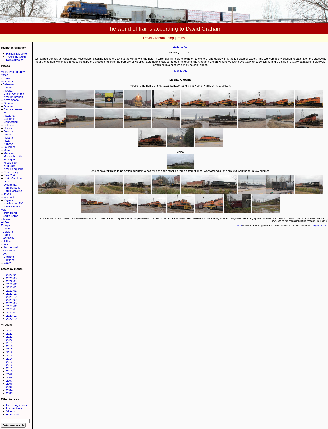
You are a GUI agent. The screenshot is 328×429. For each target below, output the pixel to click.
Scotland (9, 259)
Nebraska (10, 165)
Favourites (12, 414)
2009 (9, 374)
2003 (9, 393)
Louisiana (10, 147)
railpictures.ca (14, 59)
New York (9, 175)
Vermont (9, 197)
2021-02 (11, 312)
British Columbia (14, 93)
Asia (3, 209)
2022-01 (11, 290)
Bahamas (8, 84)
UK (5, 253)
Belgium (8, 231)
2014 (9, 358)
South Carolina (13, 190)
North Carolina (13, 178)
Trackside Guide (16, 56)
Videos (10, 411)
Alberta (8, 90)
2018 (9, 346)
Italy (5, 244)
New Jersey (11, 172)
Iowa (7, 140)
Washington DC (13, 203)
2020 (9, 339)
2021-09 (11, 300)
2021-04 (11, 309)
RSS (239, 225)
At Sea (5, 222)
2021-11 (11, 293)
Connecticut (11, 121)
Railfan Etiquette (16, 53)
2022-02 (11, 287)
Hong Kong (10, 212)
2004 (9, 390)
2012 (9, 365)
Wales (8, 263)
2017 (9, 349)
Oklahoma (10, 184)
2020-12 (11, 315)
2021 (9, 336)
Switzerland (10, 250)
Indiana (8, 137)
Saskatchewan (13, 109)
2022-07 (11, 284)
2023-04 (11, 274)
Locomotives (14, 408)
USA (5, 112)
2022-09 (11, 281)
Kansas (8, 143)
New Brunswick (13, 96)
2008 (9, 377)
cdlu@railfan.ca (318, 225)
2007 (9, 380)
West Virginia (12, 206)
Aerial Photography (13, 71)
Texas (7, 194)
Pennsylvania (12, 187)
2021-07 (11, 306)
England (9, 256)
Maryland (9, 153)
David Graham (154, 38)
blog (171, 38)
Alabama (9, 115)
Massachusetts (13, 156)
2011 (9, 368)
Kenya (7, 78)
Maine (7, 150)
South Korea (10, 216)
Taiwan (7, 219)
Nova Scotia (11, 100)
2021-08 (11, 303)
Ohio (7, 181)
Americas (7, 81)
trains (181, 38)
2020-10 (11, 318)
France (7, 234)
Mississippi (10, 162)
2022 (9, 333)
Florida (8, 128)
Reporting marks (16, 405)
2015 (9, 355)
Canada (8, 87)
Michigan (9, 159)
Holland (7, 241)
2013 (9, 361)
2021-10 (11, 296)
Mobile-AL (180, 70)
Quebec (9, 106)
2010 (9, 371)
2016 (9, 352)
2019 (9, 343)
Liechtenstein (11, 247)
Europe (5, 225)
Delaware (9, 125)
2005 (9, 386)
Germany (8, 237)
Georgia (9, 131)
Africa (4, 74)
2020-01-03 (180, 46)
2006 (9, 383)
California (9, 118)
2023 (9, 330)
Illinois (8, 134)
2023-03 (11, 278)
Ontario (8, 103)
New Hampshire (14, 169)
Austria (7, 228)
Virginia (8, 200)
